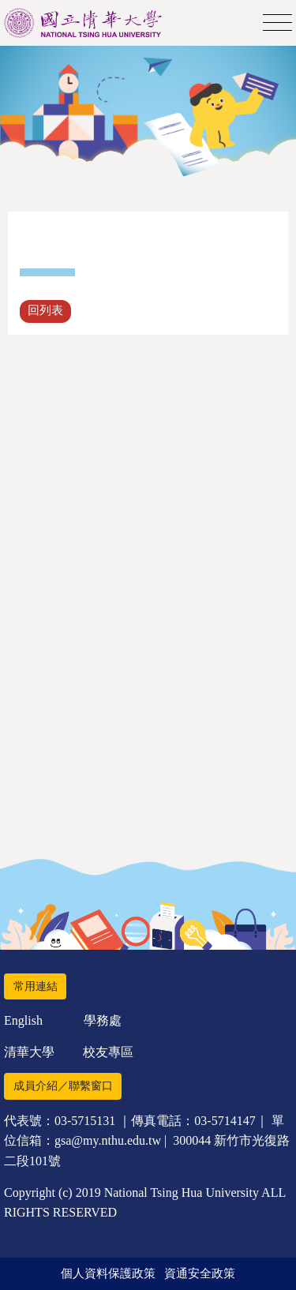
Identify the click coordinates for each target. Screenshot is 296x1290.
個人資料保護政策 (108, 1273)
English (23, 1020)
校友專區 (108, 1052)
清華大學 (29, 1052)
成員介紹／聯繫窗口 (63, 1086)
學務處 (103, 1020)
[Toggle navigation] (277, 23)
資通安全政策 (199, 1273)
